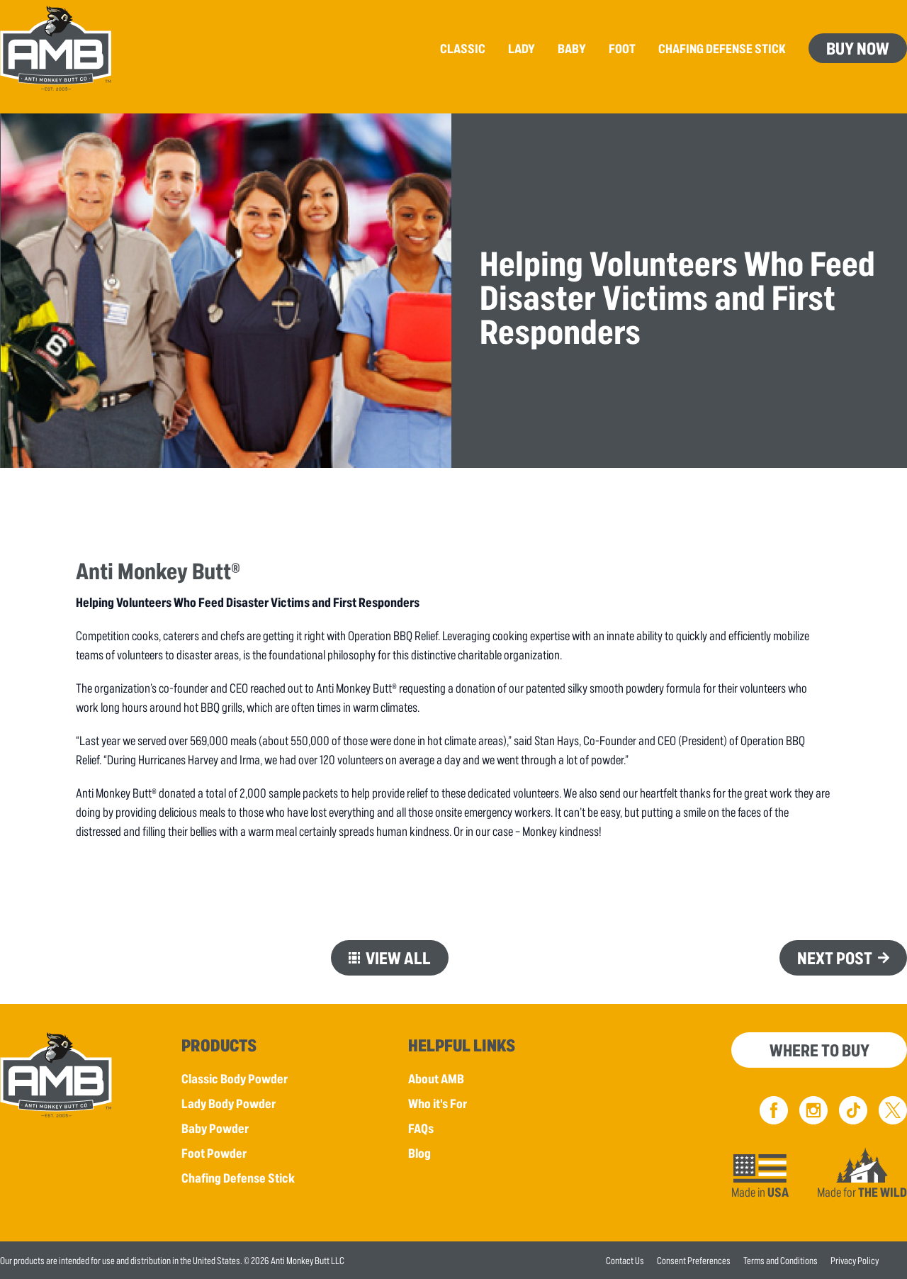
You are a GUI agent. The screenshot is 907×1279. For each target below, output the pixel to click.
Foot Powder (214, 1153)
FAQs (421, 1128)
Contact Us (625, 1260)
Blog (419, 1153)
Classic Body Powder (234, 1078)
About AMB (436, 1078)
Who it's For (437, 1103)
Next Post (834, 957)
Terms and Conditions (780, 1260)
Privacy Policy (854, 1260)
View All (398, 957)
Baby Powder (215, 1128)
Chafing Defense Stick (238, 1177)
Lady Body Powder (228, 1103)
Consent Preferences (694, 1260)
